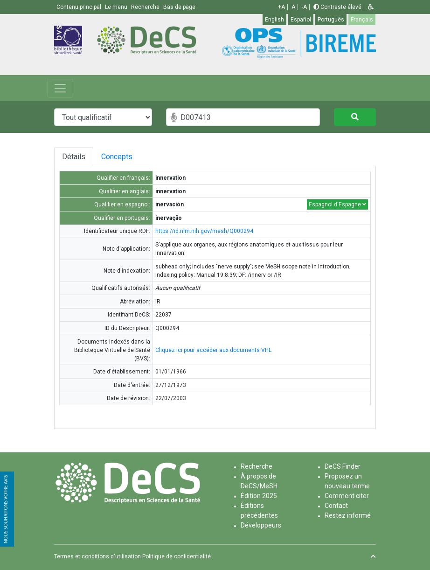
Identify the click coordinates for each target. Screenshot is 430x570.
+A (281, 7)
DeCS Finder (343, 466)
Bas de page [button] (179, 7)
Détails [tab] (74, 156)
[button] (371, 7)
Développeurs (261, 525)
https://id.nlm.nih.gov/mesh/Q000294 (204, 231)
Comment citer (347, 496)
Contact (336, 505)
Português (331, 19)
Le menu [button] (117, 7)
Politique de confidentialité (176, 556)
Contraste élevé (337, 7)
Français (362, 19)
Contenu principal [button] (79, 7)
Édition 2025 (259, 496)
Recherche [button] (146, 7)
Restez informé (348, 515)
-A (304, 7)
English (274, 19)
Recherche (256, 466)
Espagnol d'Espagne (337, 204)
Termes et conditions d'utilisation (97, 556)
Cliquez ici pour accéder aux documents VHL (213, 350)
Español (301, 19)
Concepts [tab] (136, 156)
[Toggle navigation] (60, 88)
